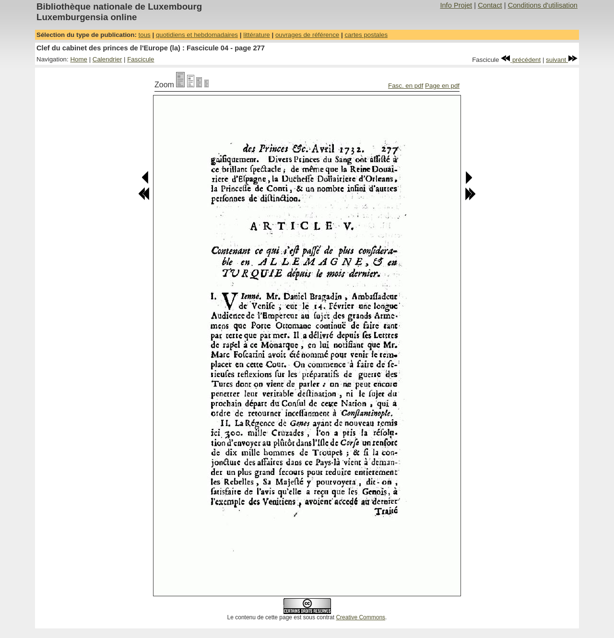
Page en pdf (442, 85)
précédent (521, 59)
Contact (490, 5)
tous (145, 34)
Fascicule (140, 59)
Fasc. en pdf (405, 85)
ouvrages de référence (307, 34)
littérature (256, 34)
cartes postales (366, 34)
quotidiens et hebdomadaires (197, 34)
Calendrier (107, 59)
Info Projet (456, 5)
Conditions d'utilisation (543, 5)
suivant (562, 59)
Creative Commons (360, 617)
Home (78, 59)
